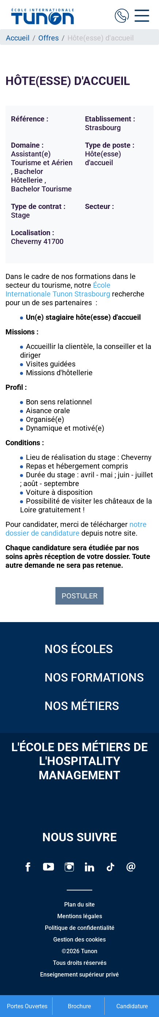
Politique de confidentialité (80, 927)
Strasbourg (92, 294)
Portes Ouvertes (27, 1006)
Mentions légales (79, 916)
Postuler (79, 595)
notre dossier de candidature (76, 528)
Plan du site (79, 904)
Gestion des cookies (79, 939)
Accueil (18, 38)
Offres (48, 38)
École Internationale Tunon (57, 289)
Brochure (79, 1006)
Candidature (132, 1006)
